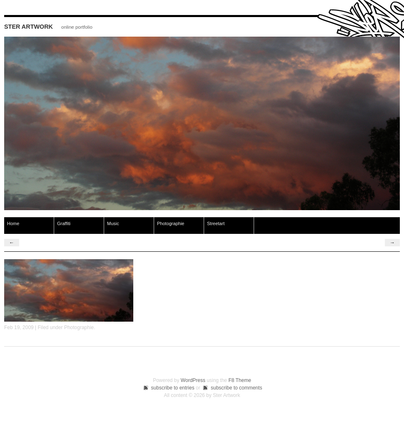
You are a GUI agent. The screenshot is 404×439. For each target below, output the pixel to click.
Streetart (215, 223)
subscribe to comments (236, 388)
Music (113, 223)
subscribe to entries (173, 388)
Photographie (170, 223)
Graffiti (63, 223)
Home (13, 223)
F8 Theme (239, 380)
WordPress (193, 380)
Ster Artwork (28, 26)
